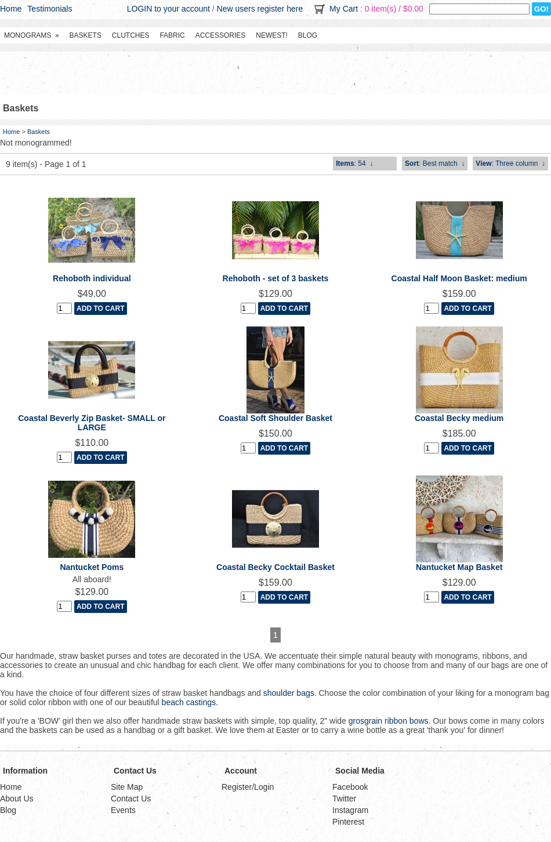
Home (10, 8)
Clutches (131, 35)
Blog (307, 35)
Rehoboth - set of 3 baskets (276, 278)
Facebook (350, 787)
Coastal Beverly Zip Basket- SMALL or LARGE (91, 422)
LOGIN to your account (168, 8)
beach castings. (190, 702)
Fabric (172, 35)
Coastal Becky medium (459, 418)
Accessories (220, 35)
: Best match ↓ (435, 163)
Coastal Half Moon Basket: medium (459, 278)
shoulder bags (288, 693)
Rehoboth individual (92, 278)
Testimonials (49, 8)
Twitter (344, 798)
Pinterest (348, 821)
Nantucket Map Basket (459, 567)
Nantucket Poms (92, 567)
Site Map (127, 787)
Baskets (86, 35)
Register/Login (248, 787)
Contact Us (131, 798)
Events (123, 810)
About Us (17, 798)
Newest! (272, 35)
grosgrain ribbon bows (389, 720)
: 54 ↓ (354, 163)
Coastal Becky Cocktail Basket (275, 567)
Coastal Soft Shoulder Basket (275, 418)
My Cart (343, 8)
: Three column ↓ (510, 163)
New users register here (260, 8)
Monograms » (31, 35)
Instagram (350, 810)
